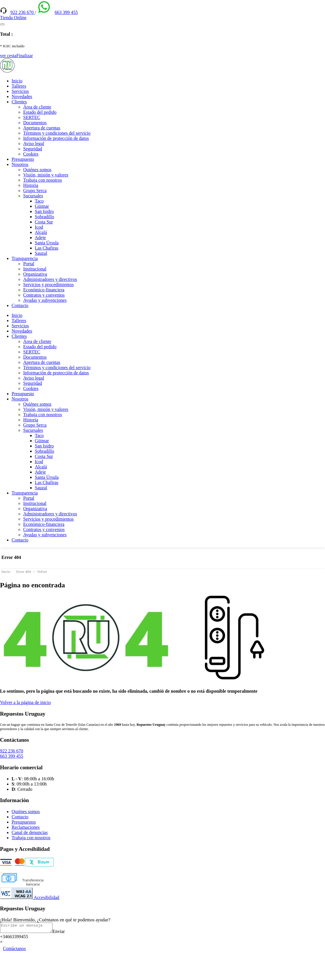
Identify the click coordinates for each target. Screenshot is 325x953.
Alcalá (41, 232)
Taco (39, 200)
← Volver (39, 571)
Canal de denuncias (30, 832)
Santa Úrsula (47, 242)
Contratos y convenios (44, 295)
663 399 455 (66, 12)
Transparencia (25, 258)
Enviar (64, 933)
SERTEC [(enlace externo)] (31, 117)
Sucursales (33, 195)
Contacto (20, 305)
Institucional (34, 268)
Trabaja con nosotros (42, 180)
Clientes (19, 101)
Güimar (42, 206)
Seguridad (32, 148)
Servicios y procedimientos (48, 284)
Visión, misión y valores (45, 174)
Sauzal (41, 253)
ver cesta (8, 55)
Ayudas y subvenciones (45, 300)
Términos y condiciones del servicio (56, 133)
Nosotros (20, 164)
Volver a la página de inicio (25, 702)
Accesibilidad (29, 897)
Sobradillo (44, 216)
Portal (28, 263)
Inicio (17, 80)
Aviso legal (33, 143)
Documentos (35, 122)
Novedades (22, 96)
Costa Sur (44, 221)
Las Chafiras (46, 248)
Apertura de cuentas (41, 127)
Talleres (19, 86)
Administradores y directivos (50, 279)
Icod (39, 227)
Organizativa (35, 274)
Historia (30, 185)
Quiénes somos (37, 169)
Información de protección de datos (56, 138)
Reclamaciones (26, 827)
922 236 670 (22, 12)
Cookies (30, 153)
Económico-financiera (43, 289)
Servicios (20, 91)
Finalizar (24, 55)
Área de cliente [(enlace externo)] (37, 106)
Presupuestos (24, 822)
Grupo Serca (34, 190)
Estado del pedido (40, 112)
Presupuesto (23, 159)
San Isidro (44, 211)
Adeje (40, 237)
